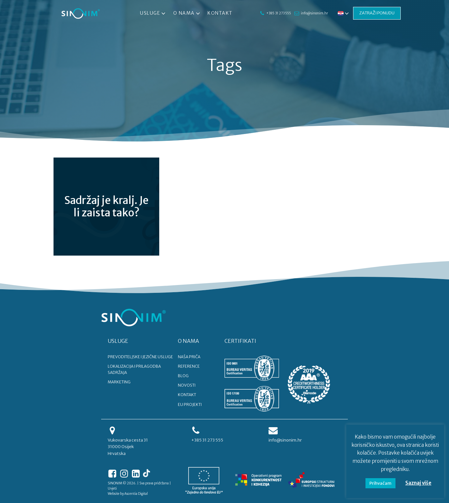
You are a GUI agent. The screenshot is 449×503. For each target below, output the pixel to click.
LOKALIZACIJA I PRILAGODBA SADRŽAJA (134, 369)
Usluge (153, 13)
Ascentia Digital (136, 494)
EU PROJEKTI (190, 404)
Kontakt (220, 13)
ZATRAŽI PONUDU (377, 13)
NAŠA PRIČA (189, 356)
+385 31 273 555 (278, 13)
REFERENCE (189, 366)
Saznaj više (418, 483)
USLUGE (118, 341)
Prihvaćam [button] (380, 483)
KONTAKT (187, 394)
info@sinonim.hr (314, 13)
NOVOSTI (186, 385)
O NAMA (188, 341)
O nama (187, 13)
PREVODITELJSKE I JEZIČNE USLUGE (140, 356)
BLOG (183, 375)
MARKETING (119, 381)
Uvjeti (112, 488)
